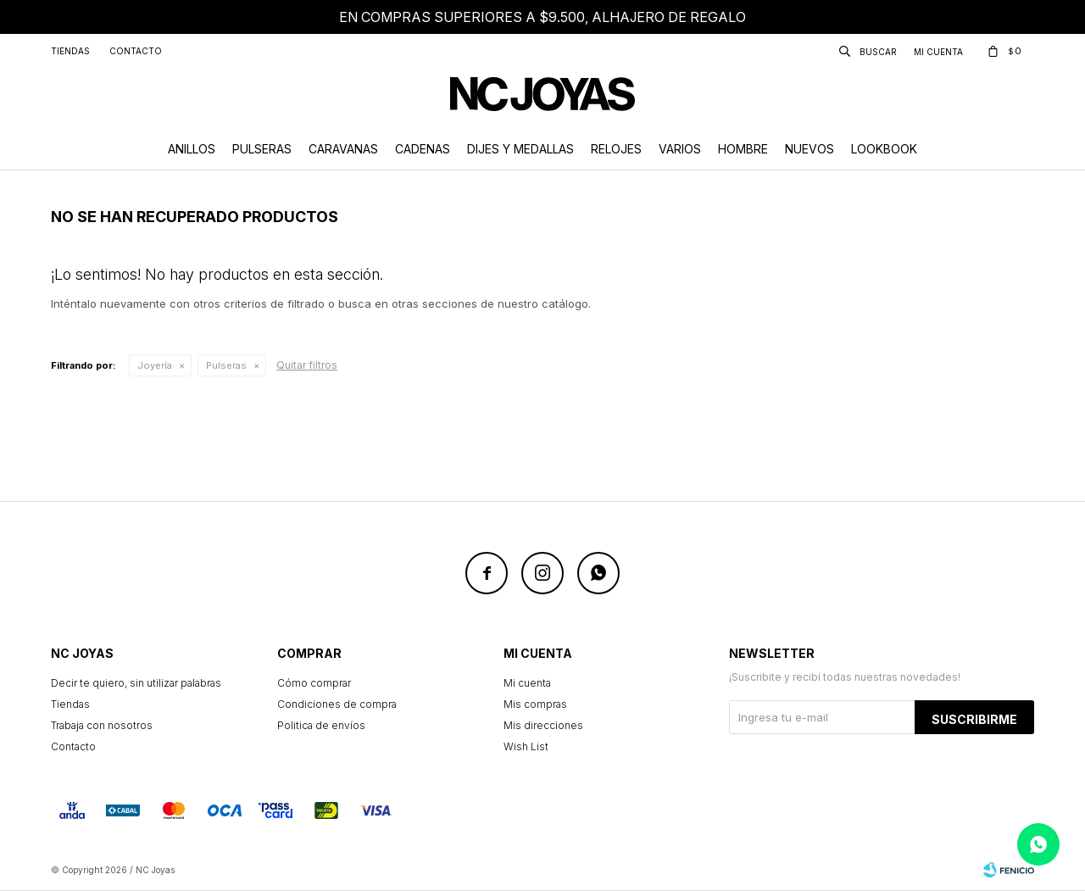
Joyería (154, 365)
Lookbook (884, 149)
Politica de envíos (321, 725)
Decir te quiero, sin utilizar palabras (136, 683)
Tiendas (70, 51)
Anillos (191, 149)
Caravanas (343, 149)
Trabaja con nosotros (102, 725)
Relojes (616, 149)
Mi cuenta (527, 683)
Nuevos (809, 149)
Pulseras (262, 149)
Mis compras (535, 704)
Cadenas (422, 149)
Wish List (526, 746)
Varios (680, 149)
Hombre (743, 149)
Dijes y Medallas (520, 149)
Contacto (135, 51)
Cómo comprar (314, 683)
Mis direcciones (543, 725)
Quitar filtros (306, 365)
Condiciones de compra (337, 704)
